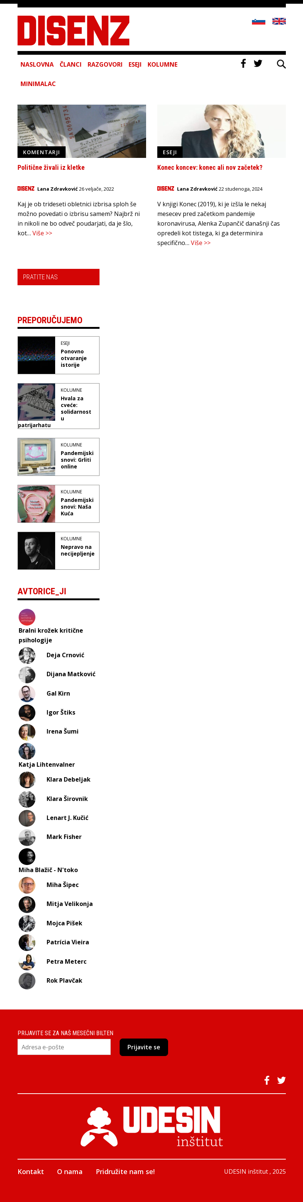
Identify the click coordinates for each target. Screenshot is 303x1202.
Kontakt (31, 1171)
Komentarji (41, 152)
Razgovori (105, 64)
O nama (70, 1171)
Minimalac (38, 84)
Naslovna (37, 64)
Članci (71, 64)
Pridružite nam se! (125, 1171)
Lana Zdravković (57, 188)
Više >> (42, 233)
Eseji (135, 64)
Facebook (243, 63)
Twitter (257, 63)
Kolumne (162, 64)
